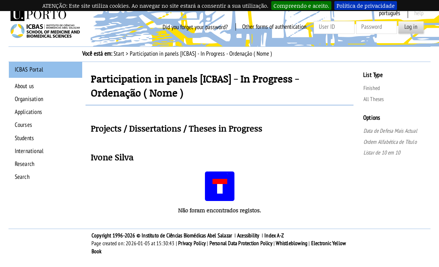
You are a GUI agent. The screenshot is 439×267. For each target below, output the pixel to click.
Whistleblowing (291, 243)
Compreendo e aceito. (301, 5)
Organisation (29, 99)
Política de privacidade (366, 5)
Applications (28, 112)
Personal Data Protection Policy (240, 243)
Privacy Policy (192, 243)
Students (24, 138)
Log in (410, 27)
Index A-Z (274, 235)
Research (25, 164)
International (29, 151)
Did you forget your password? (195, 27)
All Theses (373, 99)
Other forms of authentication (274, 27)
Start (119, 54)
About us (24, 86)
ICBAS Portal (29, 69)
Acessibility (248, 235)
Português (389, 13)
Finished (371, 88)
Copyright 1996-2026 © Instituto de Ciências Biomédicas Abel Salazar (162, 235)
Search (22, 177)
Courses (23, 125)
